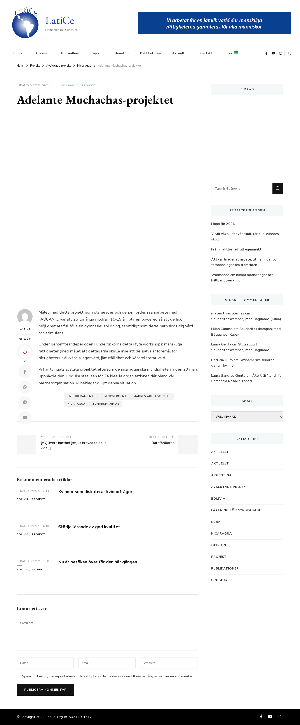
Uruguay (219, 580)
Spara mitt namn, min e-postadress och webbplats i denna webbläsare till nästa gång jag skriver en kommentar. (107, 676)
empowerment (115, 396)
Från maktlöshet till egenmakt (236, 249)
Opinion (218, 545)
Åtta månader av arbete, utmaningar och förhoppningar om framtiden (244, 262)
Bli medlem (70, 53)
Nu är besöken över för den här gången (97, 562)
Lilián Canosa (222, 328)
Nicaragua (70, 85)
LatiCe (59, 20)
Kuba (215, 522)
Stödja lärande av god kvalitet (89, 527)
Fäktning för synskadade (236, 510)
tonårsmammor (105, 404)
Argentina (221, 475)
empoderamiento (82, 396)
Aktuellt (179, 53)
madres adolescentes (152, 396)
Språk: (230, 53)
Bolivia (23, 499)
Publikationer (151, 53)
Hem (21, 53)
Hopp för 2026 (223, 223)
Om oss (42, 53)
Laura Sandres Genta (228, 375)
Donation (122, 53)
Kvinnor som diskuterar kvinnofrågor (95, 492)
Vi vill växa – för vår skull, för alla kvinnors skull (245, 236)
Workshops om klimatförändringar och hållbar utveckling (242, 278)
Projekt (95, 53)
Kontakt (206, 53)
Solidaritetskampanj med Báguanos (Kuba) (246, 319)
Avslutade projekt (229, 487)
